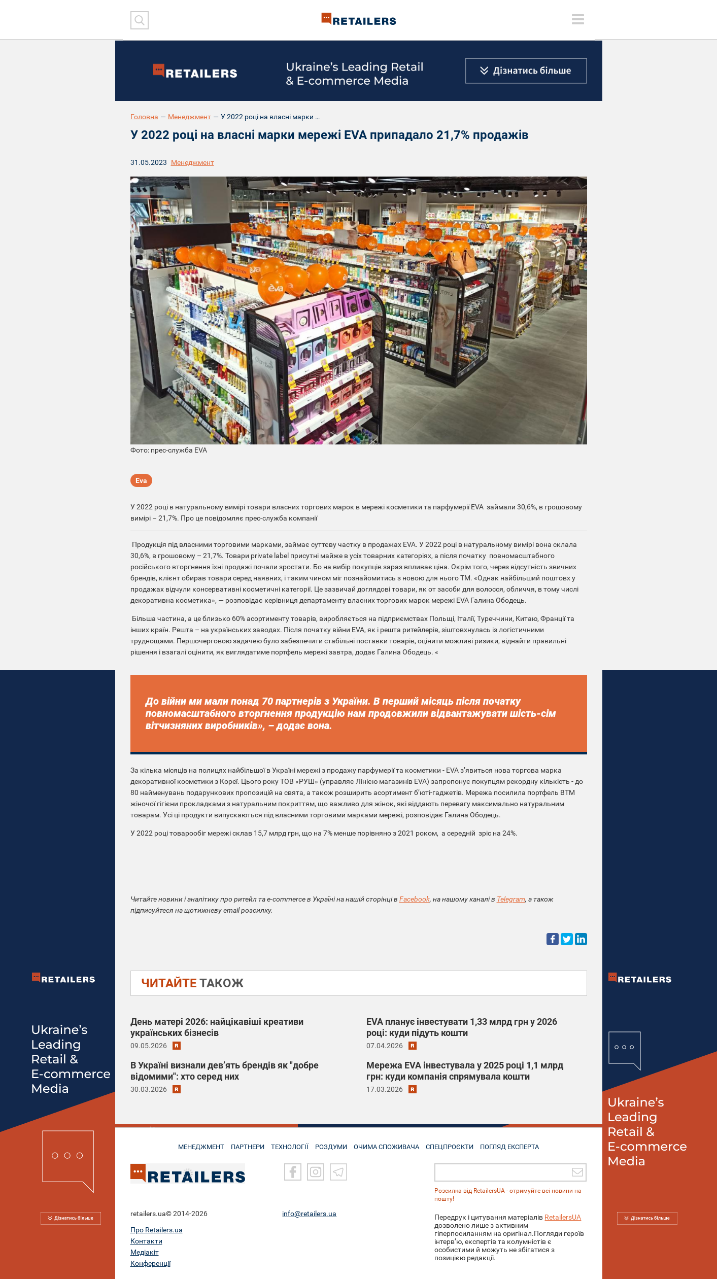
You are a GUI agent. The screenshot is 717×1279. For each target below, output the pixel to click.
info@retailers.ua (309, 1213)
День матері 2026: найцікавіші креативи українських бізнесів (216, 1027)
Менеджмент (189, 117)
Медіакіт (144, 1252)
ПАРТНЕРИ (242, 1143)
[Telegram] (338, 1172)
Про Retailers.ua (156, 1230)
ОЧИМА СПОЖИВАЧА (389, 1143)
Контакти (146, 1241)
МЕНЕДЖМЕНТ (192, 1143)
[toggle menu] (578, 19)
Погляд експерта (518, 1143)
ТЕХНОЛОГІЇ (287, 1143)
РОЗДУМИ (332, 1143)
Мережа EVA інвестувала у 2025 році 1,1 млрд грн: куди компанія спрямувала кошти (464, 1071)
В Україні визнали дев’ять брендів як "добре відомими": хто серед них (224, 1071)
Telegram (511, 899)
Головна (144, 117)
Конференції (150, 1263)
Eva (141, 482)
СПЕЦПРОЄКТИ (454, 1143)
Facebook (414, 899)
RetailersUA (562, 1217)
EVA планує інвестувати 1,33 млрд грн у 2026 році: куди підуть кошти (461, 1027)
